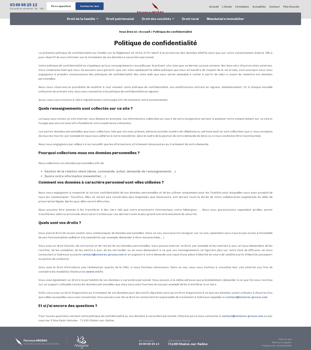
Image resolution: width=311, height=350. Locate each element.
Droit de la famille (81, 19)
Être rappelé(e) (61, 6)
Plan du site (285, 339)
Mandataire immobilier (225, 19)
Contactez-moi (89, 6)
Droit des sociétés (156, 19)
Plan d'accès (291, 6)
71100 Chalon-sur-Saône (188, 342)
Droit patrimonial (120, 19)
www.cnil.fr (94, 271)
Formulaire (242, 6)
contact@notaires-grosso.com (103, 254)
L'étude (227, 6)
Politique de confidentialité (277, 345)
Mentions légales (282, 342)
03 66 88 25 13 (23, 4)
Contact (274, 6)
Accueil (214, 6)
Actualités (259, 6)
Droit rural (190, 19)
